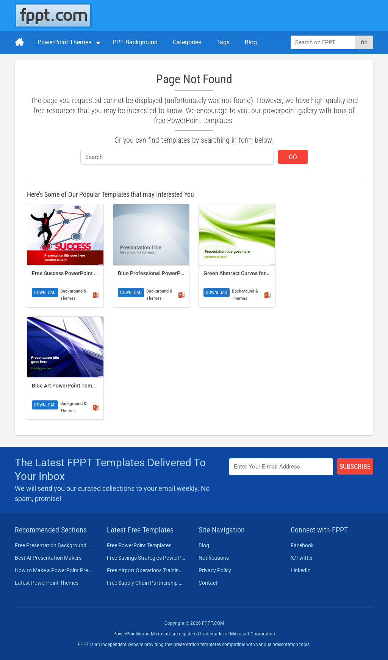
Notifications (214, 558)
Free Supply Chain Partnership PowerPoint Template (146, 583)
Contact (208, 583)
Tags (223, 42)
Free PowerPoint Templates (139, 545)
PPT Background (135, 42)
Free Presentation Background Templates (54, 545)
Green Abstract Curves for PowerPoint (249, 273)
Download (45, 292)
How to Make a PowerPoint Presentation (54, 570)
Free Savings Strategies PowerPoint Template (146, 558)
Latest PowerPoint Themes (46, 583)
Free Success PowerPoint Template (74, 273)
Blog (251, 42)
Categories (187, 42)
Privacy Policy (215, 570)
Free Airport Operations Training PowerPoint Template (146, 570)
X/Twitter (302, 558)
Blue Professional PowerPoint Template (166, 273)
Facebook (302, 545)
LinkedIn (301, 570)
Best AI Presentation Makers (48, 558)
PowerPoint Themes (64, 42)
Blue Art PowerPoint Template (68, 386)
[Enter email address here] (281, 466)
